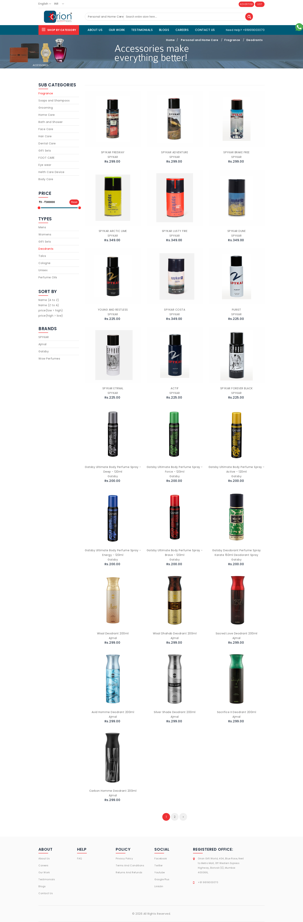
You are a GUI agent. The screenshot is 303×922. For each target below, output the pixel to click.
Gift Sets (44, 151)
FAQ (79, 858)
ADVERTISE (246, 4)
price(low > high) (50, 310)
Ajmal (42, 344)
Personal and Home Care (199, 40)
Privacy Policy (124, 858)
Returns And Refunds (129, 872)
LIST (259, 4)
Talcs (42, 256)
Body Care (45, 179)
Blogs (42, 886)
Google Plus (161, 879)
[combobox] (45, 4)
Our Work (44, 872)
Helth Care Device (51, 172)
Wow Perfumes (49, 358)
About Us (44, 858)
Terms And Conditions (130, 865)
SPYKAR (43, 337)
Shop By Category (58, 29)
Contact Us (45, 893)
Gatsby (43, 351)
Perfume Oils (47, 277)
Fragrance (232, 40)
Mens (42, 227)
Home (170, 40)
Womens (44, 234)
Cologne (44, 263)
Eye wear (44, 165)
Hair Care (45, 136)
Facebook (160, 858)
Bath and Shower (50, 122)
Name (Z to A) (48, 305)
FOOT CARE (46, 158)
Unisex (43, 270)
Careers (43, 865)
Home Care (46, 115)
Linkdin (158, 886)
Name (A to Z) (48, 300)
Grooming (45, 108)
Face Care (45, 129)
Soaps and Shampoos (54, 100)
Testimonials (46, 879)
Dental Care (47, 143)
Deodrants (254, 40)
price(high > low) (50, 316)
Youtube (159, 872)
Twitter (158, 865)
